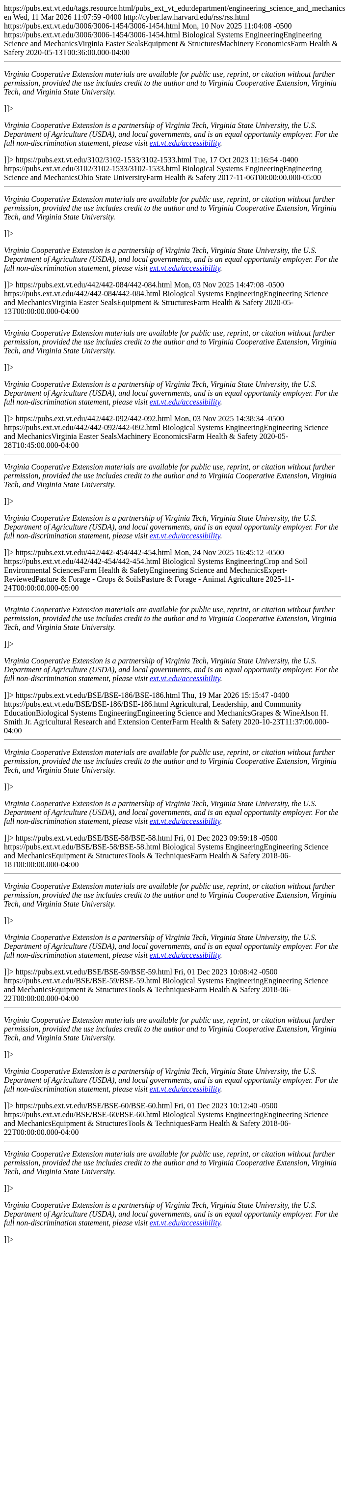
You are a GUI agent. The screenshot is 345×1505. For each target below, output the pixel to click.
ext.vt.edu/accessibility (185, 143)
